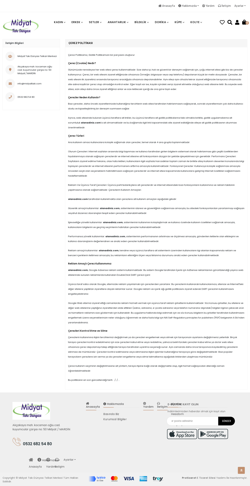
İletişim (224, 5)
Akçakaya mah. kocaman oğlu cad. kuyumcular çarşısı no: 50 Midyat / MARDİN (41, 427)
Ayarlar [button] (239, 5)
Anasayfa (166, 5)
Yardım (208, 5)
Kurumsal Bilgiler (115, 419)
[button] (56, 22)
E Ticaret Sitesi (206, 478)
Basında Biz (111, 414)
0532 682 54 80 (32, 443)
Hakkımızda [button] (187, 5)
